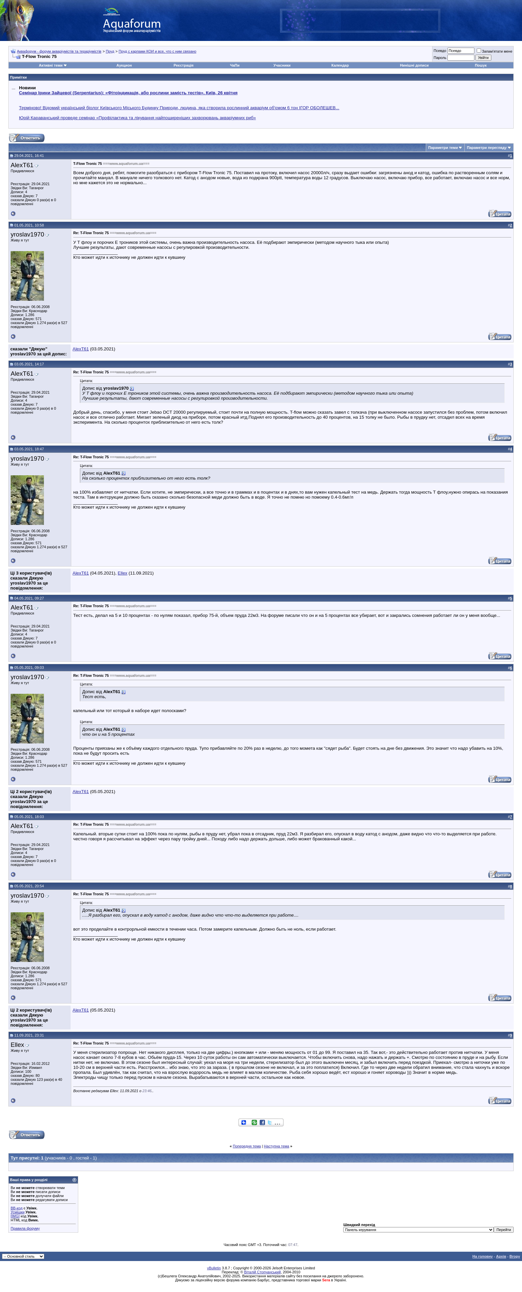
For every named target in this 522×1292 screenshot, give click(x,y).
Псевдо (439, 51)
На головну (482, 1256)
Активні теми (51, 65)
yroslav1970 (27, 234)
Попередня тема (247, 1146)
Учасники (282, 65)
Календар (340, 65)
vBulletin (214, 1268)
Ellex (123, 573)
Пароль (439, 58)
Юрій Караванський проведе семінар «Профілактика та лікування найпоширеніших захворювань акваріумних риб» (137, 117)
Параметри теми (443, 148)
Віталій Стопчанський (262, 1272)
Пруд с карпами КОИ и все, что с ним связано (157, 51)
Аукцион (124, 65)
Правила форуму (25, 1228)
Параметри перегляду (486, 148)
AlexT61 (22, 165)
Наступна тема (276, 1146)
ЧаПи (235, 65)
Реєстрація (183, 65)
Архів (501, 1256)
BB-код (17, 1208)
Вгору (514, 1256)
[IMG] (15, 1216)
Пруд (110, 51)
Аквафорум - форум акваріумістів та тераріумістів (59, 51)
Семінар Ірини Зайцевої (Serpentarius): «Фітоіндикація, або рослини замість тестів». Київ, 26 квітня (128, 92)
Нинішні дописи (414, 65)
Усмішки (18, 1212)
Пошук (480, 65)
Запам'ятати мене (494, 51)
